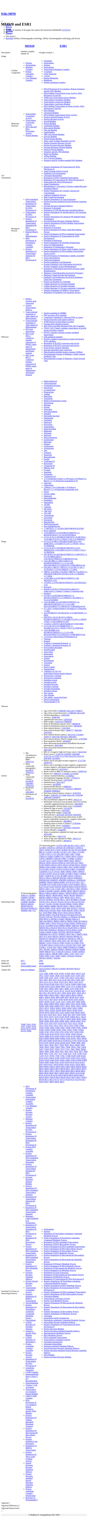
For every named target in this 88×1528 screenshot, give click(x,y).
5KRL (67, 1021)
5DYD (47, 1012)
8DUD (41, 1077)
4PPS (67, 997)
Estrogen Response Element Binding (58, 147)
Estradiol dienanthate (52, 689)
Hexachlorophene (50, 412)
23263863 (29, 783)
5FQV (51, 1017)
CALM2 (56, 852)
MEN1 (66, 895)
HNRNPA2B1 (44, 880)
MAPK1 (84, 889)
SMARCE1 (72, 939)
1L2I (83, 974)
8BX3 (63, 1067)
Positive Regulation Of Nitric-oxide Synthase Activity (64, 249)
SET (50, 934)
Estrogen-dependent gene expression (58, 350)
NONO (75, 904)
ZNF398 (57, 958)
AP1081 (47, 505)
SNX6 (59, 941)
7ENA (28, 1024)
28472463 (58, 745)
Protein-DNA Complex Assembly (31, 1149)
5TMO (41, 1030)
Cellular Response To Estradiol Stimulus (59, 286)
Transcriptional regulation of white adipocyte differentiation (32, 315)
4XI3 (51, 999)
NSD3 (63, 908)
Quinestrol (48, 496)
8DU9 (71, 1075)
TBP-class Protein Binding (54, 134)
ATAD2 (47, 850)
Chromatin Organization (53, 1342)
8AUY (82, 1062)
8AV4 (46, 1064)
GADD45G (43, 872)
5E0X (82, 1012)
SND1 (53, 941)
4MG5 (46, 995)
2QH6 (73, 984)
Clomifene (48, 420)
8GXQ (23, 1029)
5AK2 (68, 1002)
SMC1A (80, 939)
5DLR (78, 1004)
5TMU (69, 1030)
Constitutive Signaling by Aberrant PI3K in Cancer (63, 317)
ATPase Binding (50, 156)
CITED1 (79, 856)
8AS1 (57, 1062)
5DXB (79, 1008)
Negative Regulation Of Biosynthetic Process (61, 1312)
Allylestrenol (49, 448)
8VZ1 (72, 1080)
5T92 (51, 1023)
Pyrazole (47, 470)
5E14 (41, 1015)
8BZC (83, 1071)
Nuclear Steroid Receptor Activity (57, 117)
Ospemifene (48, 502)
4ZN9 (60, 999)
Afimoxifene (49, 485)
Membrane (48, 80)
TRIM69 (24, 910)
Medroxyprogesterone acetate (55, 401)
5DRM (57, 1006)
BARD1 (65, 850)
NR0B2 (53, 906)
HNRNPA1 (78, 878)
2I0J (69, 980)
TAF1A (63, 945)
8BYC (68, 1069)
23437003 (66, 728)
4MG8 (62, 995)
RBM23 (83, 926)
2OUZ (61, 982)
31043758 (59, 722)
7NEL (62, 1047)
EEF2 (81, 863)
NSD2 (58, 908)
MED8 (23, 906)
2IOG (73, 980)
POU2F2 (42, 917)
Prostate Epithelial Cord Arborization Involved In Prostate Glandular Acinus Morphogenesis (63, 265)
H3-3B (60, 876)
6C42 (52, 1036)
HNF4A (70, 878)
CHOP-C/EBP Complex (31, 1397)
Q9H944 (31, 970)
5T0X (41, 1023)
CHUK (73, 856)
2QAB (51, 984)
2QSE (83, 984)
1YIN (66, 978)
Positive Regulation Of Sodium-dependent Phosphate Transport (31, 1420)
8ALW (51, 1058)
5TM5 (51, 1028)
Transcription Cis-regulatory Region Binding (32, 1391)
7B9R (78, 1043)
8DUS (68, 1077)
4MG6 (52, 995)
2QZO (52, 987)
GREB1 (68, 872)
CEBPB (24, 897)
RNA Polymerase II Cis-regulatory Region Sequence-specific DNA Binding (31, 1406)
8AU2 (71, 1062)
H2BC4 (70, 874)
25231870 (68, 808)
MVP (68, 900)
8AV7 (51, 1064)
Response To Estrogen (52, 227)
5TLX (66, 1025)
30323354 (82, 752)
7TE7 (56, 1054)
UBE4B (54, 954)
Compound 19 (49, 461)
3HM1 (66, 989)
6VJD (41, 1043)
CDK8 (77, 854)
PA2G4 (47, 910)
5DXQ (69, 1010)
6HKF (57, 1038)
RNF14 (83, 928)
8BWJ (41, 1067)
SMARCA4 (43, 939)
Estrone (47, 407)
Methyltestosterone (51, 524)
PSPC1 (48, 923)
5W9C (67, 1034)
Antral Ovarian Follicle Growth (56, 171)
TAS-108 (47, 513)
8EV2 (51, 1080)
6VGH (85, 1041)
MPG (62, 897)
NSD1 (53, 908)
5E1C (55, 1015)
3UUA (56, 991)
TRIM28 (68, 949)
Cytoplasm (48, 72)
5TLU (56, 1025)
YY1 (34, 910)
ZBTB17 (49, 958)
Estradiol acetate (50, 682)
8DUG (47, 1077)
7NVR (33, 1027)
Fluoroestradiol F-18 (52, 702)
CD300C (32, 895)
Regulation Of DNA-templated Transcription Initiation (32, 1211)
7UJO (84, 1054)
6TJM (65, 1041)
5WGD (79, 1034)
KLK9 (51, 887)
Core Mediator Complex (31, 79)
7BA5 (46, 1045)
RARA (56, 926)
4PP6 (58, 997)
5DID (78, 1002)
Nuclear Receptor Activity (54, 119)
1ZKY (71, 978)
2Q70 (81, 982)
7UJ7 (60, 1054)
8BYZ (57, 1071)
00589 (41, 963)
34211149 (70, 711)
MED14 (49, 893)
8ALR (83, 1056)
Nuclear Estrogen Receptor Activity (57, 143)
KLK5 (46, 887)
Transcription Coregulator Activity (31, 116)
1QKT (46, 976)
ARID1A (79, 848)
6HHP (46, 1038)
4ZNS (71, 999)
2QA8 (46, 984)
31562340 (79, 795)
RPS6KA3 (62, 930)
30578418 (68, 780)
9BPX (51, 1082)
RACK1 (42, 926)
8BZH (62, 1073)
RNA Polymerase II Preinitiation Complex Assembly (31, 242)
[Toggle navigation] (2, 21)
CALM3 (63, 852)
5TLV (61, 1025)
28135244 (60, 815)
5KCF (46, 1019)
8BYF (84, 1069)
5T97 (55, 1023)
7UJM (79, 1054)
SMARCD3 (62, 939)
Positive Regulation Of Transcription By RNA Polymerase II (31, 1127)
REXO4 (54, 928)
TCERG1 (42, 947)
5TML (78, 1028)
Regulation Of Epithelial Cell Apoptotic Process (62, 292)
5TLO (41, 1025)
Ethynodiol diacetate (52, 416)
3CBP (41, 989)
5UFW (57, 1034)
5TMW (81, 1030)
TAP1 (79, 945)
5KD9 (68, 1019)
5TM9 (73, 1028)
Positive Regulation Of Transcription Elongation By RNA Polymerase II (31, 224)
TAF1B (69, 945)
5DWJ (69, 1008)
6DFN (41, 1038)
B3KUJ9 (24, 970)
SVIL (82, 943)
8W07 (46, 1082)
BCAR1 (71, 850)
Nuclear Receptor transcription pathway (59, 320)
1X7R (77, 976)
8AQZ (46, 1060)
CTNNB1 (70, 859)
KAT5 (70, 885)
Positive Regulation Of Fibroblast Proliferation (62, 243)
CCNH (41, 854)
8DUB (76, 1075)
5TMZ (41, 1032)
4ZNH (65, 999)
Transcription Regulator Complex (57, 69)
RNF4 (41, 930)
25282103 (54, 795)
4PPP (62, 997)
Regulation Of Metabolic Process (56, 1277)
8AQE (41, 1060)
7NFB (68, 1047)
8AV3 (41, 1064)
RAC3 (84, 923)
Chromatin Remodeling (53, 176)
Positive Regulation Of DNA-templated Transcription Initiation (32, 1190)
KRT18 (78, 887)
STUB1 (68, 943)
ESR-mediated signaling (53, 337)
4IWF (79, 993)
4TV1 (46, 999)
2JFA (41, 982)
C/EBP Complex (32, 1372)
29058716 (47, 763)
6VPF (46, 1043)
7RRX (41, 1051)
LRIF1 (78, 889)
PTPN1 (73, 923)
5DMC (83, 1004)
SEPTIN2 (62, 932)
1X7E (72, 976)
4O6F (53, 997)
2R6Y (63, 987)
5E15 (45, 1015)
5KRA (78, 1019)
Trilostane (47, 433)
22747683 (74, 774)
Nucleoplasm (31, 65)
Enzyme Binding (50, 137)
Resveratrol (48, 464)
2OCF (56, 982)
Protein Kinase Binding (53, 139)
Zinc (45, 451)
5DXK (52, 1010)
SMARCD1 (53, 939)
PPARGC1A (65, 917)
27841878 (76, 815)
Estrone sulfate (49, 494)
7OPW (83, 1047)
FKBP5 (83, 867)
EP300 (71, 865)
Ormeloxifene (49, 669)
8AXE (67, 1064)
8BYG (41, 1071)
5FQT (46, 1017)
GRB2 (62, 872)
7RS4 (76, 1051)
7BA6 (51, 1045)
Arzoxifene (48, 518)
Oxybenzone (48, 446)
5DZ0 (52, 1012)
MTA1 (72, 897)
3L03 (72, 989)
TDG (55, 947)
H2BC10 (63, 874)
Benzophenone (49, 457)
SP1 (68, 941)
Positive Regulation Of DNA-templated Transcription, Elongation (32, 1157)
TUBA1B (60, 952)
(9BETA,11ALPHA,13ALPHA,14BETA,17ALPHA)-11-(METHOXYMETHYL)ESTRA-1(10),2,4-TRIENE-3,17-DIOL (66, 574)
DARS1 (60, 861)
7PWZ (57, 1049)
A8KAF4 (54, 969)
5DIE (83, 1002)
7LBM (28, 1027)
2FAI (55, 980)
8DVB (41, 1080)
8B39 (83, 1064)
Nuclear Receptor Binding (54, 1329)
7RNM (83, 1049)
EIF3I (60, 865)
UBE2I (41, 954)
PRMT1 (50, 921)
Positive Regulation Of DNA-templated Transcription (64, 234)
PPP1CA (47, 919)
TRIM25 (61, 949)
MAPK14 (42, 891)
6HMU (63, 1038)
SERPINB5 (43, 934)
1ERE (46, 974)
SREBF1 (42, 943)
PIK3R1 (78, 913)
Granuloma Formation (30, 1369)
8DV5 (74, 1077)
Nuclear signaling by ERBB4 (55, 313)
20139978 (29, 770)
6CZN (73, 1036)
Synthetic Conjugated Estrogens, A (57, 643)
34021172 (29, 762)
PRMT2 (57, 921)
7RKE (77, 1049)
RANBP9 (49, 926)
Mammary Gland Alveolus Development (59, 275)
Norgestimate (49, 427)
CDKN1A (43, 856)
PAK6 (64, 910)
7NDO (57, 1047)
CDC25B (60, 854)
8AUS (77, 1062)
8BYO (46, 1071)
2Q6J (76, 982)
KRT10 (72, 887)
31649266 (61, 830)
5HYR (66, 1017)
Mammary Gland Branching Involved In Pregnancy (63, 273)
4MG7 (57, 995)
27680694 (67, 722)
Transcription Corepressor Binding (57, 102)
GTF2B (42, 874)
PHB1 (49, 913)
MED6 (55, 895)
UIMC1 (66, 954)
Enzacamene (48, 656)
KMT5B (65, 887)
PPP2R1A (54, 919)
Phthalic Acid (49, 468)
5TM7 (62, 1028)
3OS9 (81, 989)
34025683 (78, 804)
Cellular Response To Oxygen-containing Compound (64, 288)
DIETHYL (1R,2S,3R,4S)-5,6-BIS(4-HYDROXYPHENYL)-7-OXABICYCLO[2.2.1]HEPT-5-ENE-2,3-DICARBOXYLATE (65, 619)
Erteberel (47, 593)
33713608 (62, 795)
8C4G (55, 1075)
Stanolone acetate (50, 680)
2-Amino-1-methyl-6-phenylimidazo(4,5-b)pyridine (64, 624)
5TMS (58, 1030)
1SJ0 (62, 976)
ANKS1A (24, 895)
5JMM (72, 1017)
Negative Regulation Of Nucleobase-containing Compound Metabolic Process (62, 1282)
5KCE (41, 1019)
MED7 (60, 895)
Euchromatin (49, 63)
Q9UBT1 (42, 971)
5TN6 (66, 1032)
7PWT (51, 1049)
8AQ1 (78, 1058)
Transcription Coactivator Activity (31, 122)
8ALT (41, 1058)
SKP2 (41, 936)
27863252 (29, 773)
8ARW (84, 1060)
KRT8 (41, 889)
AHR (65, 846)
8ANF (62, 1058)
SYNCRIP (43, 945)
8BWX (47, 1067)
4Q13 (77, 997)
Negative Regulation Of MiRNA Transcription (61, 290)
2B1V (82, 978)
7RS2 (66, 1051)
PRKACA (76, 919)
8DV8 (84, 1077)
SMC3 (41, 941)
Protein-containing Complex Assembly (30, 1347)
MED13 (42, 893)
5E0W (77, 1012)
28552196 (71, 795)
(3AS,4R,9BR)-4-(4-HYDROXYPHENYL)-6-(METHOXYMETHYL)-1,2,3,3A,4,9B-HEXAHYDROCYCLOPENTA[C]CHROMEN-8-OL (64, 604)
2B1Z (41, 980)
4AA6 (73, 991)
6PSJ (45, 1041)
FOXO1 (53, 869)
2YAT (68, 987)
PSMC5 (84, 921)
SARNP (48, 932)
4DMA (78, 991)
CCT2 (53, 854)
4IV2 (45, 993)
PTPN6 (79, 923)
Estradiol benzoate (51, 684)
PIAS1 (60, 913)
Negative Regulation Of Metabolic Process (60, 1314)
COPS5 (42, 859)
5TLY (71, 1025)
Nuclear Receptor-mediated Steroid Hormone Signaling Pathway (29, 1480)
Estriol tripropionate (51, 700)
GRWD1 (81, 872)
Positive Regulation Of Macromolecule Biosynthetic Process (32, 1432)
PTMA (66, 923)
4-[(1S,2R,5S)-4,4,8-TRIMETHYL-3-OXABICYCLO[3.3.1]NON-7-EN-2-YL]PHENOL (63, 627)
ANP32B (59, 848)
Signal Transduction (51, 184)
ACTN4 (59, 846)
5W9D (73, 1034)
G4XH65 (62, 969)
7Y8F (57, 1056)
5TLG (70, 1023)
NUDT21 (74, 908)
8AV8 (56, 1064)
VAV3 (77, 954)
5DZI (72, 1012)
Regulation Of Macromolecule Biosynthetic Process (64, 1275)
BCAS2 (78, 850)
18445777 (70, 730)
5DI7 (74, 1002)
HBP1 (65, 876)
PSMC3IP (77, 921)
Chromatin (48, 61)
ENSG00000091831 (47, 966)
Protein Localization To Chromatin (57, 282)
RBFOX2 (75, 926)
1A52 (41, 974)
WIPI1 (47, 956)
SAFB (79, 930)
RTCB (68, 930)
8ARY (46, 1062)
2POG (71, 982)
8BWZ (52, 1067)
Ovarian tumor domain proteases (56, 324)
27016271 (75, 778)
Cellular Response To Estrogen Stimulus (59, 284)
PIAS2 (66, 913)
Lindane (47, 394)
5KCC (77, 1017)
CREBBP (48, 859)
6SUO (60, 1041)
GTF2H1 (48, 874)
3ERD (51, 989)
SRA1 (76, 941)
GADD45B (80, 869)
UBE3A (48, 954)
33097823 (68, 719)
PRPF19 (63, 921)
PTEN (54, 923)
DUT (77, 863)
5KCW (63, 1019)
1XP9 (46, 978)
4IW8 (69, 993)
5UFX (62, 1034)
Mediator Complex (29, 68)
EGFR (41, 865)
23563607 (56, 797)
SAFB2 (42, 932)
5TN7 (71, 1032)
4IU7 (84, 991)
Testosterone (48, 403)
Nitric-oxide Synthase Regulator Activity (59, 141)
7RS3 (71, 1051)
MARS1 (57, 891)
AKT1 (77, 846)
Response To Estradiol (52, 208)
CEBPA (50, 856)
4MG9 (68, 995)
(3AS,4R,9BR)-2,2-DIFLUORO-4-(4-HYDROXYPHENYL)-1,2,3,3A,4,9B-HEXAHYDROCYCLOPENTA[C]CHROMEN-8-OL (64, 563)
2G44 (59, 980)
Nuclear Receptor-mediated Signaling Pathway (62, 1331)
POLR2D (71, 915)
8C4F (50, 1075)
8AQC (83, 1058)
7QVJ (62, 1049)
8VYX (62, 1080)
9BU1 (62, 1082)
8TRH (29, 1031)
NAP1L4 (42, 902)
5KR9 (73, 1019)
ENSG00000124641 (28, 966)
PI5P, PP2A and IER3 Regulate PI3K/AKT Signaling (64, 326)
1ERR (51, 974)
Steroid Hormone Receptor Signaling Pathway (61, 221)
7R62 (73, 1049)
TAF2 (74, 945)
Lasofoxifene (49, 515)
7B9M (73, 1043)
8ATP (67, 1062)
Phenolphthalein (50, 498)
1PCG (41, 976)
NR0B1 (47, 906)
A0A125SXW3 (45, 969)
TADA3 (50, 945)
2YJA (73, 987)
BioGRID (9, 38)
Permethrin (48, 500)
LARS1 (47, 889)
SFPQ (68, 934)
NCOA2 (61, 902)
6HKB (52, 1038)
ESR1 (63, 45)
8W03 (41, 1082)
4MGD (47, 997)
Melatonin (48, 431)
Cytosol (47, 76)
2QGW (68, 984)
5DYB (41, 1012)
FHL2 (71, 867)
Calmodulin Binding (51, 126)
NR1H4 (60, 906)
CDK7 (72, 854)
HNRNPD (63, 880)
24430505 (66, 741)
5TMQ (47, 1030)
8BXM (78, 1067)
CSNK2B (56, 859)
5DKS (67, 1004)
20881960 (47, 797)
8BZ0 (63, 1071)
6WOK (51, 1043)
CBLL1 (75, 852)
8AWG (61, 1064)
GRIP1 (74, 872)
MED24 (42, 895)
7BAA (71, 1045)
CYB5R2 (31, 897)
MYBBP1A (74, 900)
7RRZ (52, 1051)
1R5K (57, 976)
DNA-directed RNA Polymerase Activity (31, 130)
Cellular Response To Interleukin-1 (31, 1340)
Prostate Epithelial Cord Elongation (57, 262)
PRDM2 (68, 919)
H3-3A (54, 876)
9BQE (57, 1082)
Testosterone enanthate (52, 678)
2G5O (64, 980)
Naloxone (47, 435)
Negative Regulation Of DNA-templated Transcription (65, 1292)
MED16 (55, 893)
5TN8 (76, 1032)
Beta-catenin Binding (52, 128)
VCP (82, 954)
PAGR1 (53, 910)
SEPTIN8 (69, 932)
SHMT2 (79, 934)
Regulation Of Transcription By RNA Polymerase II (31, 207)
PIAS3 (71, 913)
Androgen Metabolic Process (55, 195)
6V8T (79, 1041)
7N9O (52, 1047)
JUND (58, 885)
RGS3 (65, 928)
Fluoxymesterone (50, 438)
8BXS (52, 1069)
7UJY (46, 1056)
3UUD (67, 991)
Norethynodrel (49, 650)
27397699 (82, 739)
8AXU (72, 1064)
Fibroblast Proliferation (53, 240)
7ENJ (23, 1027)
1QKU (52, 976)
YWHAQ (78, 956)
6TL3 (70, 1041)
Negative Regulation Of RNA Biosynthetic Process (63, 1294)
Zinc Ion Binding (50, 130)
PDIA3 (76, 910)
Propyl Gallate (49, 667)
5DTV (62, 1006)
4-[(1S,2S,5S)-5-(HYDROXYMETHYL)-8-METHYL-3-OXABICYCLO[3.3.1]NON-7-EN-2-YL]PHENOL (65, 538)
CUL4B (42, 861)
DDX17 (78, 861)
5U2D (51, 1034)
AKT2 (82, 846)
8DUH (52, 1077)
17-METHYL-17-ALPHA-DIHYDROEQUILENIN (64, 528)
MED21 (75, 893)
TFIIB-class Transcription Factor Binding (60, 98)
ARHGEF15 (71, 848)
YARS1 (63, 956)
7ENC (33, 1024)
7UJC (69, 1054)
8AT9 (62, 1062)
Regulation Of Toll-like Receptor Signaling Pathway (64, 210)
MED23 (82, 893)
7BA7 (56, 1045)
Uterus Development (52, 258)
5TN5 (61, 1032)
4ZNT (76, 999)
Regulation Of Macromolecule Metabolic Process (63, 1268)
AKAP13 (70, 846)
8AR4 (52, 1060)
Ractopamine (49, 661)
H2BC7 (42, 876)
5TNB (41, 1034)
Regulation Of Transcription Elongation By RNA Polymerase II (31, 1229)
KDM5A (77, 885)
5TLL (75, 1023)
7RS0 (57, 1051)
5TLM (80, 1023)
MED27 (49, 895)
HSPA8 (56, 882)
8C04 (78, 1073)
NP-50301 (48, 509)
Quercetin (47, 483)
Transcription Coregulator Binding (57, 100)
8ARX (41, 1062)
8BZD (41, 1073)
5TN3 (51, 1032)
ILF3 (73, 882)
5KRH (46, 1021)
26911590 (55, 737)
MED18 (24, 904)
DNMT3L (62, 863)
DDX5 (48, 863)
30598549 (47, 791)
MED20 (29, 45)
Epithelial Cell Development (55, 173)
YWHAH (70, 956)
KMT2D (58, 887)
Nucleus (29, 63)
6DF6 (83, 1036)
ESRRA (53, 867)
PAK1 (59, 910)
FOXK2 (46, 869)
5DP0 (47, 1006)
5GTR (61, 1017)
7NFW (73, 1047)
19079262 (47, 732)
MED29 (30, 904)
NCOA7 (42, 904)
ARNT (41, 850)
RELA (48, 928)
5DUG (78, 1006)
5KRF (41, 1021)
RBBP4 (62, 926)
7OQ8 (46, 1049)
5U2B (46, 1034)
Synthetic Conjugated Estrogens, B (57, 645)
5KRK (61, 1021)
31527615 (66, 30)
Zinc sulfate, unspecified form (55, 697)
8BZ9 (68, 1071)
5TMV (75, 1030)
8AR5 (57, 1060)
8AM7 (57, 1058)
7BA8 (61, 1045)
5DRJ (51, 1006)
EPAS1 (77, 865)
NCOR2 (56, 904)
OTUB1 (82, 908)
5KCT (51, 1019)
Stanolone (47, 472)
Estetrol (47, 665)
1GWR (67, 974)
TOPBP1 (81, 947)
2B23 (46, 980)
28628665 (67, 821)
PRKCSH (42, 921)
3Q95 (46, 991)
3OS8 (76, 989)
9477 (23, 961)
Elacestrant (48, 520)
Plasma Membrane (51, 78)
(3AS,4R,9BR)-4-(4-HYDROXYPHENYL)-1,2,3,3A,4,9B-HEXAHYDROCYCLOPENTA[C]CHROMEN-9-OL (64, 632)
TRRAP (48, 952)
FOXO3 (59, 869)
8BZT (67, 1073)
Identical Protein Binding (53, 150)
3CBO (84, 987)
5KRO (78, 1021)
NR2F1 (79, 906)
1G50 (56, 974)
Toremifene (48, 399)
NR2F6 (42, 908)
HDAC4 (78, 876)
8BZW (72, 1073)
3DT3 (46, 989)
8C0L (41, 1075)
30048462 (56, 791)
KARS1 (65, 885)
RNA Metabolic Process (53, 1335)
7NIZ (78, 1047)
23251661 (65, 810)
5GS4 (56, 1017)
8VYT (56, 1080)
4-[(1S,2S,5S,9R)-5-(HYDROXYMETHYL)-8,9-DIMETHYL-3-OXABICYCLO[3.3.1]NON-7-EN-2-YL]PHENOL (64, 543)
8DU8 (65, 1075)
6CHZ (67, 1036)
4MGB (79, 995)
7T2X (51, 1054)
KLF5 (41, 887)
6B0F (47, 1036)
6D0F (78, 1036)
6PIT (41, 1041)
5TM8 (67, 1028)
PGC (41, 913)
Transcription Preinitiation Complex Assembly (31, 1100)
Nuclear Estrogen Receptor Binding (57, 145)
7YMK (68, 1056)
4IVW (54, 993)
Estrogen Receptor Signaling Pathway (58, 206)
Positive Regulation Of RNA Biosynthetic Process (63, 1249)
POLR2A (63, 915)
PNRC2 (49, 915)
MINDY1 (79, 895)
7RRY (46, 1051)
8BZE (46, 1073)
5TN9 (81, 1032)
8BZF (51, 1073)
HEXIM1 (63, 878)
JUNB (53, 885)
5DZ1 (57, 1012)
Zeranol (47, 658)
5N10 (83, 1021)
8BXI (73, 1067)
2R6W (58, 987)
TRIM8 (82, 949)
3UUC (62, 991)
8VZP (77, 1080)
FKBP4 (76, 867)
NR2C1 (66, 906)
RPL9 (46, 930)
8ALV (46, 1058)
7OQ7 (41, 1049)
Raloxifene (48, 396)
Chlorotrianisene (50, 383)
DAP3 (54, 861)
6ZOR (62, 1043)
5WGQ (41, 1036)
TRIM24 (54, 949)
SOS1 (64, 941)
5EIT (74, 1015)
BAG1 (53, 850)
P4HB (41, 910)
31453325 (69, 789)
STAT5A (55, 943)
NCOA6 (81, 902)
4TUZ (41, 999)
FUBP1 (72, 869)
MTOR (57, 900)
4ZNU (81, 999)
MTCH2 (42, 900)
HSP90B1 (43, 882)
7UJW (41, 1056)
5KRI (52, 1021)
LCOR (57, 889)
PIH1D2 (29, 906)
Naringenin (48, 474)
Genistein (47, 453)
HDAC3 (71, 876)
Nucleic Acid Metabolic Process (56, 1301)
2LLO (45, 982)
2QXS (47, 987)
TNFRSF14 (72, 947)
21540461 (69, 776)
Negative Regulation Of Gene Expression (60, 199)
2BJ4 (50, 980)
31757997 (56, 756)
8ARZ (52, 1062)
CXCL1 (49, 861)
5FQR (83, 1015)
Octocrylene (48, 652)
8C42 (46, 1075)
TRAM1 (47, 949)
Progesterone (49, 392)
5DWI (64, 1008)
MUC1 (62, 900)
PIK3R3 (42, 915)
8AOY (68, 1058)
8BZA (72, 1071)
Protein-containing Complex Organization (31, 1492)
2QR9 (78, 984)
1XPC (51, 978)
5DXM (58, 1010)
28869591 (77, 789)
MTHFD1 (50, 900)
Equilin (46, 459)
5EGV (59, 1015)
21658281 (66, 826)
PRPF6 (70, 921)
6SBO (50, 1041)
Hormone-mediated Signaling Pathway (59, 1346)
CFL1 (62, 856)
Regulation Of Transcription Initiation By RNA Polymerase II (31, 1201)
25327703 (47, 756)
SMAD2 (55, 936)
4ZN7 (56, 999)
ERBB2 (42, 867)
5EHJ (65, 1015)
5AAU (52, 1002)
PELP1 (82, 910)
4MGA (74, 995)
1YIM (61, 978)
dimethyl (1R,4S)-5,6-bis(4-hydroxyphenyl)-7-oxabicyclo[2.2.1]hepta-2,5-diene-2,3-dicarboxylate (63, 590)
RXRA (74, 930)
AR (64, 848)
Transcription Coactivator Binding (57, 104)
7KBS (41, 1047)
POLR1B (24, 908)
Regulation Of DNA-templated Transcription (61, 178)
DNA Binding (49, 111)
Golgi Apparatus (50, 74)
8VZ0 (67, 1080)
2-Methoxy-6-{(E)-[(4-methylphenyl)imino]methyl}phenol (58, 672)
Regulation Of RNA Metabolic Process (59, 1253)
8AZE (78, 1064)
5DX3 (74, 1008)
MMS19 (49, 897)
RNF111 (76, 928)
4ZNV (41, 1002)
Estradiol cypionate (51, 687)
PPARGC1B (75, 917)
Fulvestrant (48, 425)
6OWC (73, 1038)
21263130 (59, 754)
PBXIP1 (70, 910)
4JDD (41, 995)
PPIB (83, 917)
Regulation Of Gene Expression (56, 1273)
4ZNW (47, 1002)
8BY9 (57, 1069)
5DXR (74, 1010)
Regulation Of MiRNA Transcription (31, 1448)
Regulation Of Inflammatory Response (58, 247)
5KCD (83, 1017)
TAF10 (56, 945)
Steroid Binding (50, 121)
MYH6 (82, 900)
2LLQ (51, 982)
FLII (40, 869)
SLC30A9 (48, 936)
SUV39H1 (75, 943)
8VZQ (82, 1080)
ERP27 (23, 900)
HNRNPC (54, 880)
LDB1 (62, 889)
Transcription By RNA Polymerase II (31, 214)
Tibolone (47, 639)
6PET (79, 1038)
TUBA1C (67, 952)
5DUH (84, 1006)
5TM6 (57, 1028)
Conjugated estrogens (52, 386)
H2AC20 (56, 874)
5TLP (46, 1025)
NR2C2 (73, 906)
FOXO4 (66, 869)
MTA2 (78, 897)
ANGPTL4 (51, 848)
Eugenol (47, 641)
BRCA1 (42, 852)
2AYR (77, 978)
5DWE (52, 1008)
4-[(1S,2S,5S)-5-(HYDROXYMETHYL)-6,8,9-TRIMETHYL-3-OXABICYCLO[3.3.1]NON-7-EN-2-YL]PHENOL (65, 550)
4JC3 (84, 993)
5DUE (73, 1006)
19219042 (56, 758)
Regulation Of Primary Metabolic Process (60, 1264)
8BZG (56, 1073)
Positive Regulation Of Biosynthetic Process (61, 1251)
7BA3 (41, 1045)
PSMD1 (42, 923)
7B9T (83, 1043)
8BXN (84, 1067)
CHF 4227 (48, 511)
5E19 (50, 1015)
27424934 (79, 735)
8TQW (23, 1031)
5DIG (41, 1004)
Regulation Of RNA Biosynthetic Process (60, 1244)
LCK (52, 889)
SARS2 (55, 932)
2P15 (66, 982)
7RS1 (61, 1051)
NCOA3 (67, 902)
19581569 (65, 715)
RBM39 (42, 928)
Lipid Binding (49, 132)
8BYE (78, 1069)
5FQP (78, 1015)
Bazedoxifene (49, 522)
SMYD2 (47, 941)
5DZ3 (62, 1012)
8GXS (28, 1029)
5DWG (58, 1008)
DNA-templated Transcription (32, 200)
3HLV (61, 989)
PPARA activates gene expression (31, 301)
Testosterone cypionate (52, 676)
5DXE (41, 1010)
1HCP (73, 974)
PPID (41, 919)
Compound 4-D (50, 476)
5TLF (65, 1023)
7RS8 (85, 1051)
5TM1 (76, 1025)
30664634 (76, 724)
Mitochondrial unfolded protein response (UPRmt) (63, 352)
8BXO (41, 1069)
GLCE (50, 872)
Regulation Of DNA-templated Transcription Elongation (32, 1258)
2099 (41, 961)
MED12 (82, 891)
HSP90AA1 (71, 880)
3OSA (41, 991)
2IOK (78, 980)
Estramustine (49, 440)
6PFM (84, 1038)
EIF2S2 (54, 865)
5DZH (67, 1012)
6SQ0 (55, 1041)
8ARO (67, 1060)
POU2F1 (78, 915)
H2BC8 (48, 876)
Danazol (47, 444)
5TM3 (41, 1028)
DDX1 (72, 861)
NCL (48, 902)
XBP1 (57, 956)
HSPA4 (50, 882)
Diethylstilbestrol (50, 381)
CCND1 (81, 852)
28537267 (60, 782)
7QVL (67, 1049)
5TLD (60, 1023)
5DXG (46, 1010)
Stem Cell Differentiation (53, 245)
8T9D (34, 1029)
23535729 (72, 756)
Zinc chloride (49, 695)
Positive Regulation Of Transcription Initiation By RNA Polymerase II (31, 254)
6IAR (68, 1038)
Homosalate (48, 654)
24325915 (63, 769)
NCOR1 (49, 904)
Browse (9, 27)
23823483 (29, 792)
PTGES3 (60, 923)
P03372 (77, 969)
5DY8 (80, 1010)
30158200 (56, 784)
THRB (65, 947)
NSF (68, 908)
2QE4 (57, 984)
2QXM (41, 987)
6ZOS (68, 1043)
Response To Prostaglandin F (32, 1499)
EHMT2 (47, 865)
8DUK (63, 1077)
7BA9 (66, 1045)
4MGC (41, 997)
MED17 (62, 893)
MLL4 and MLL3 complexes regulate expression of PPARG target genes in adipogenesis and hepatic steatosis (31, 343)
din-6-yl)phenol (50, 531)
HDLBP (56, 878)
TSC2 (53, 952)
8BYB (62, 1069)
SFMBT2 (62, 934)
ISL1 (83, 882)
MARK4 (32, 902)
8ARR (78, 1060)
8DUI (58, 1077)
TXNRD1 (81, 952)
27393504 (76, 823)
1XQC (56, 978)
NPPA (41, 906)
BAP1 (58, 850)
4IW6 (64, 993)
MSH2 (67, 897)
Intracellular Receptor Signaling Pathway (59, 1322)
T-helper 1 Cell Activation (31, 1386)
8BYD (73, 1069)
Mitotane (47, 405)
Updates (9, 33)
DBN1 (66, 861)
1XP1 (82, 976)
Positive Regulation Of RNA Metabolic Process (32, 1267)
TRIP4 (41, 952)
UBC (30, 910)
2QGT (62, 984)
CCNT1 (48, 854)
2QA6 (41, 984)
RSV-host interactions (30, 330)
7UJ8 (65, 1054)
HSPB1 (62, 882)
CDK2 (66, 854)
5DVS (41, 1008)
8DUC (81, 1075)
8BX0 (58, 1067)
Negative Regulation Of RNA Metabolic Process (62, 1286)
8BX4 (68, 1067)
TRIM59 (75, 949)
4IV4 (50, 993)
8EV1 (46, 1080)
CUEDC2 (78, 859)
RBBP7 (69, 926)
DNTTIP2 (70, 863)
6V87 (75, 1041)
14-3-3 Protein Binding (52, 158)
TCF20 (49, 947)
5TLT (51, 1025)
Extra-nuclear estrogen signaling (56, 348)
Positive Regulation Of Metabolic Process (60, 1270)
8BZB (78, 1071)
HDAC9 (49, 878)
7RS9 (41, 1054)
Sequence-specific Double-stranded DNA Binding (63, 160)
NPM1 (81, 904)
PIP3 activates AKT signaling (55, 315)
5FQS (41, 1017)
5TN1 (46, 1032)
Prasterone (48, 455)
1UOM (67, 976)
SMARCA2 (77, 936)
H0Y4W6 (70, 969)
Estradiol (47, 414)
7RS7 (81, 1051)
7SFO (46, 1054)
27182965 (66, 774)
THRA (59, 947)
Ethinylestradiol (50, 429)
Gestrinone (48, 663)
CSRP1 (64, 859)
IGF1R (68, 882)
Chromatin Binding (51, 113)
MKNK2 (42, 897)
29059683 (76, 754)
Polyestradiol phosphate (53, 648)
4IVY (59, 993)
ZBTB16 (42, 958)
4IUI (40, 993)
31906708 (55, 717)
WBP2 (41, 956)
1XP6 (41, 978)
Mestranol (48, 442)
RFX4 (60, 928)
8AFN (73, 1056)
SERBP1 (77, 932)
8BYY (52, 1071)
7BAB (77, 1045)
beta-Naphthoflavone (52, 526)
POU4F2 (57, 917)
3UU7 (51, 991)
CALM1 (49, 852)
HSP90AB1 (81, 880)
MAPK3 (50, 891)
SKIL (85, 934)
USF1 (72, 954)
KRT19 (84, 887)
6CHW (62, 1036)
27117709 (64, 756)
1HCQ (78, 974)
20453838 (47, 758)
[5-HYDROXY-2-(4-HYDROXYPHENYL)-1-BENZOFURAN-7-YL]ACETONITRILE (62, 534)
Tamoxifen (48, 409)
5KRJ (56, 1021)
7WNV (52, 1056)
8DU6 (60, 1075)
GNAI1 (57, 872)
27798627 (78, 711)
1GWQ (61, 974)
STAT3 (49, 943)
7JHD (82, 1045)
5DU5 (67, 1006)
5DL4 (73, 1004)
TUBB (74, 952)
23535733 (80, 756)
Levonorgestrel (49, 390)
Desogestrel (48, 388)
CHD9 (67, 856)
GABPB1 (24, 902)
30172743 (71, 735)
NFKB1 (69, 904)
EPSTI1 (84, 865)
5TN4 (56, 1032)
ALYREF (42, 848)
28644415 (67, 841)
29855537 (57, 774)
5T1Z (46, 1023)
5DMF (41, 1006)
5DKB (51, 1004)
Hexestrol (47, 587)
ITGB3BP (43, 885)
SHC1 (73, 934)
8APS (73, 1058)
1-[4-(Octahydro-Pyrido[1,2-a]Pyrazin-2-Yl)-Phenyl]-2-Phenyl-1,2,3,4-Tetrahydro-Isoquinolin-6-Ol (65, 480)
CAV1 (69, 852)
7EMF (23, 1024)
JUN (49, 885)
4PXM (71, 997)
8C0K (82, 1073)
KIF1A (83, 885)
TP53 (41, 949)
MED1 (69, 891)
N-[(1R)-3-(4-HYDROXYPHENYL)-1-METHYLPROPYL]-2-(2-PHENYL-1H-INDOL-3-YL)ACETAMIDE (64, 598)
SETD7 (55, 934)
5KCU (57, 1019)
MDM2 (64, 891)
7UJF (74, 1054)
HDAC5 (42, 878)
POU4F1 (49, 917)
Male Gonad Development (54, 197)
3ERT (56, 989)
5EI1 (69, 1015)
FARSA (60, 867)
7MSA (46, 1047)
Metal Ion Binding (51, 154)
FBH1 (65, 867)
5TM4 (46, 1028)
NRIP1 (47, 908)
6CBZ (56, 1036)
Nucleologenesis (32, 1383)
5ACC (63, 1002)
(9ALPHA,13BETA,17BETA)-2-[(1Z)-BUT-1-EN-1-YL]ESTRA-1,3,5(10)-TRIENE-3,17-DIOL (64, 568)
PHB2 (55, 913)
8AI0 (78, 1056)
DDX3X (42, 863)
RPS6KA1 (53, 930)
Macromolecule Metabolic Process (57, 1333)
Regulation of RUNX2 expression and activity (61, 343)
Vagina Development (52, 260)
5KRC (84, 1019)
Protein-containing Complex (30, 74)
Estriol (46, 492)
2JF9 (82, 980)
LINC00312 (70, 889)
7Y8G (62, 1056)
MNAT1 (56, 897)
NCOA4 (74, 902)
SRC (81, 941)
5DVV (46, 1008)
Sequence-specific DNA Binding (56, 152)
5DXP (63, 1010)
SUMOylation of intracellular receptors (59, 322)
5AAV (58, 1002)
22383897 (68, 754)
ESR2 (34, 900)
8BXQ (46, 1069)
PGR (45, 913)
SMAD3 (62, 936)
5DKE (57, 1004)
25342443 (77, 806)
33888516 (67, 787)
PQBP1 (62, 919)
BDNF (84, 850)
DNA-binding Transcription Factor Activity (60, 115)
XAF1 (52, 956)
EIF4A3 (66, 865)
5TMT (63, 1030)
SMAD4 (69, 936)
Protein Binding (32, 135)
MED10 (76, 891)
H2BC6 (83, 874)
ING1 (78, 882)
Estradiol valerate (50, 691)
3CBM (78, 987)
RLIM (70, 928)
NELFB (62, 904)
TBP (83, 945)
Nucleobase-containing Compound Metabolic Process (64, 1320)
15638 (23, 963)
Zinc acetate (48, 693)
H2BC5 (77, 874)
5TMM (84, 1028)
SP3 (72, 941)
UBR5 (60, 954)
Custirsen (47, 507)
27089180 (62, 711)
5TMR (53, 1030)
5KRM (72, 1021)
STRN (61, 943)
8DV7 (79, 1077)
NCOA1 (54, 902)
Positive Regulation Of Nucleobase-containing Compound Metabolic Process (31, 1311)
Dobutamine (48, 418)
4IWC (74, 993)
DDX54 (55, 863)
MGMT (72, 895)
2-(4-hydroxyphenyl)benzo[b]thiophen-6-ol (60, 637)
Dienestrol (48, 422)
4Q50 (82, 997)
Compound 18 (49, 466)
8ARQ (73, 1060)
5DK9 (46, 1004)
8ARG (62, 1060)
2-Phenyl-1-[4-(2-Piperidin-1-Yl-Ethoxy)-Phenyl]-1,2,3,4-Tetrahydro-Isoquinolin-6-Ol (61, 488)
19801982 (78, 730)
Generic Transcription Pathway (31, 307)
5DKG (62, 1004)
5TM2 (81, 1025)
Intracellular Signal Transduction (56, 1318)
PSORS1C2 (32, 908)
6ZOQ (57, 1043)
